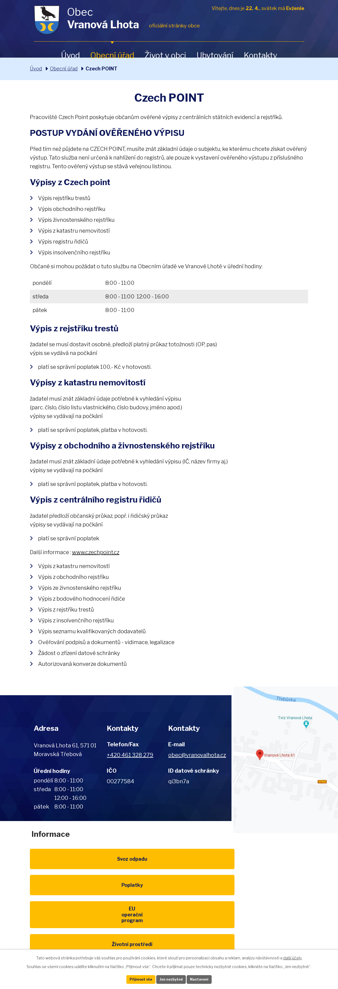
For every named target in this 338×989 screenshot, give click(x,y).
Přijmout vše (134, 978)
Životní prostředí (71, 901)
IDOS (266, 901)
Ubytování (214, 55)
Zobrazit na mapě (285, 759)
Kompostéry (169, 901)
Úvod (70, 55)
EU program (266, 865)
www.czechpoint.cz (95, 552)
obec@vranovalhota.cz (197, 755)
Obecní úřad (112, 55)
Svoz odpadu (71, 865)
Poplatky (169, 865)
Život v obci (165, 55)
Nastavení (206, 978)
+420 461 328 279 (130, 755)
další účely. (292, 956)
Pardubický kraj (71, 938)
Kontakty (260, 55)
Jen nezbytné (171, 978)
